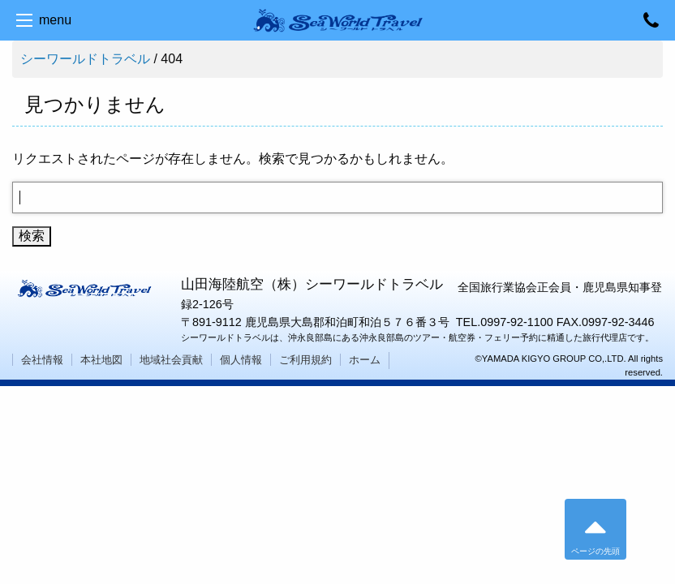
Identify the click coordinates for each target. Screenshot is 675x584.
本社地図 (101, 360)
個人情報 (241, 360)
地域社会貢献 (171, 360)
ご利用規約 (305, 360)
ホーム (364, 360)
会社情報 (42, 360)
